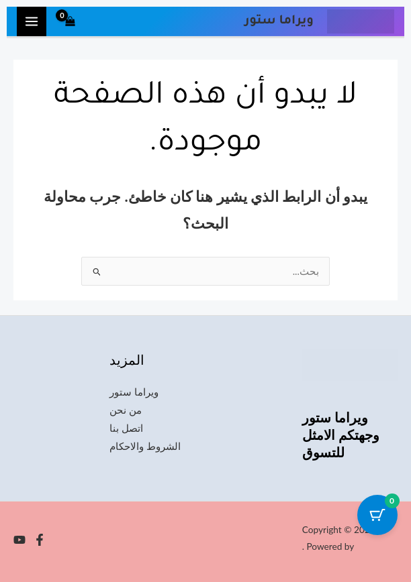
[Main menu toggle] (31, 21)
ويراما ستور (133, 392)
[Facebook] (40, 540)
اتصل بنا (126, 428)
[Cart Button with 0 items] (377, 515)
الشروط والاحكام (145, 446)
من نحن (125, 410)
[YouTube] (19, 540)
